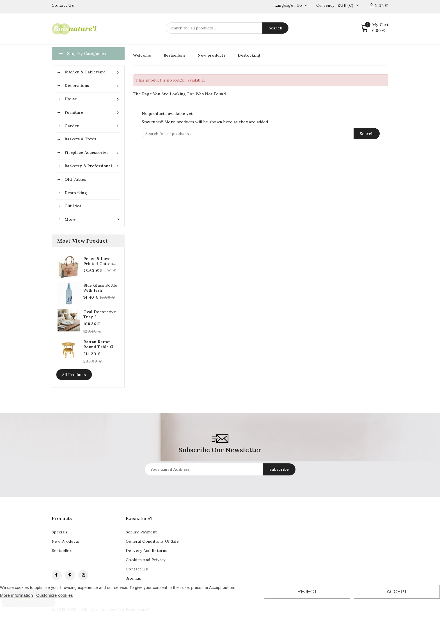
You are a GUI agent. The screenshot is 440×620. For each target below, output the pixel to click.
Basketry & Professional (92, 165)
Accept (397, 592)
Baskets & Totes (80, 138)
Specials (59, 532)
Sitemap (133, 578)
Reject (307, 592)
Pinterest (70, 575)
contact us (137, 569)
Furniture (92, 112)
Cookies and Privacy (146, 559)
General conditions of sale (152, 541)
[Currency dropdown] (358, 5)
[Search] (227, 28)
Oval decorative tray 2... (99, 314)
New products (211, 55)
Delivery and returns (146, 550)
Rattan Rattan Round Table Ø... (99, 344)
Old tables (75, 179)
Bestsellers (174, 55)
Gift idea (73, 205)
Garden (92, 125)
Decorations (92, 85)
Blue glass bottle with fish (100, 288)
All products (74, 374)
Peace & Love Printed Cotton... (99, 261)
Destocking (76, 192)
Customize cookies (54, 595)
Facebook (57, 575)
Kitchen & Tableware (92, 72)
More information (16, 595)
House (92, 99)
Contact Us (63, 5)
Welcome (142, 55)
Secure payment (141, 532)
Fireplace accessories (92, 152)
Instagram (83, 575)
